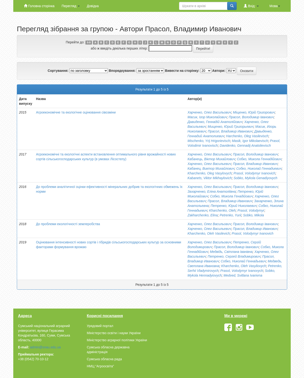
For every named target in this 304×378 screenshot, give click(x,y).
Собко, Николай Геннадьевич (243, 261)
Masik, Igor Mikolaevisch (250, 141)
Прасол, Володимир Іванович (251, 117)
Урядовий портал (100, 326)
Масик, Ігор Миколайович (207, 117)
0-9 (89, 42)
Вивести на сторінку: (182, 71)
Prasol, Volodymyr (251, 210)
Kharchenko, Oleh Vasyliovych (243, 266)
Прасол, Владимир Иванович (230, 131)
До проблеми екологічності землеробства (68, 224)
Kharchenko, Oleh (222, 210)
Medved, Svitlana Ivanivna (243, 275)
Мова (274, 6)
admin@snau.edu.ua (45, 347)
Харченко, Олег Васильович (209, 112)
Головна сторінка (39, 6)
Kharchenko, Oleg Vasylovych (210, 173)
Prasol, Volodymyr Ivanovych (241, 271)
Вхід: (251, 6)
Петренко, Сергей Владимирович (234, 256)
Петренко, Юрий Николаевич (234, 206)
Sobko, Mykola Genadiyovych (255, 178)
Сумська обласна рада (104, 359)
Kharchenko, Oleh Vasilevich (209, 233)
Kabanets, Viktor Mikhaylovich (210, 178)
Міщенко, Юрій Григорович (254, 112)
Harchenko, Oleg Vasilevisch (247, 136)
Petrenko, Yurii (230, 215)
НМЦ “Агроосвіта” (100, 366)
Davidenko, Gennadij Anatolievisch (245, 145)
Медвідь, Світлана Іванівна (231, 252)
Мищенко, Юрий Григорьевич (230, 126)
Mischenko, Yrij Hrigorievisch (209, 141)
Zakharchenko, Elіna (203, 215)
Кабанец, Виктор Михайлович (211, 168)
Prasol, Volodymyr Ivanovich (254, 173)
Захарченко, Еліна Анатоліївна (212, 191)
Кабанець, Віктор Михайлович (211, 159)
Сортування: (58, 71)
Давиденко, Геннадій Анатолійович (215, 122)
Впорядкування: (122, 71)
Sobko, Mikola (253, 215)
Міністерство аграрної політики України (117, 340)
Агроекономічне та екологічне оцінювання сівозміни (76, 112)
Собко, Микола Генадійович (231, 196)
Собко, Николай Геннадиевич (258, 168)
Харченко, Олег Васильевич (209, 164)
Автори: (219, 71)
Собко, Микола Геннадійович (259, 159)
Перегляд (71, 6)
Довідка (93, 6)
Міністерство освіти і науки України (114, 333)
